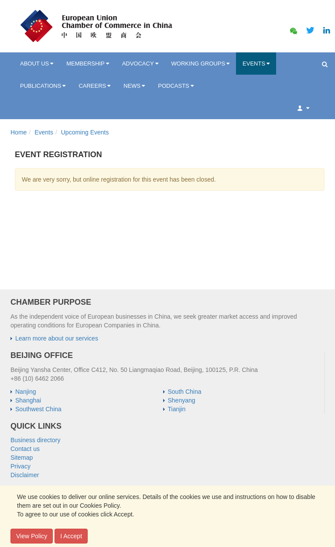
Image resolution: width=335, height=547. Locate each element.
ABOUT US (36, 63)
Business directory (35, 440)
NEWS (134, 86)
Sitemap (21, 457)
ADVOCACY (140, 63)
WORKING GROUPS (200, 63)
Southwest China (38, 409)
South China (185, 391)
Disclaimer (24, 474)
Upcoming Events (85, 132)
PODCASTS (176, 86)
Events (43, 132)
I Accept (71, 536)
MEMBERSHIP (87, 63)
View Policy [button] (31, 536)
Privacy (20, 466)
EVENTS (256, 63)
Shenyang (181, 400)
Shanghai (28, 400)
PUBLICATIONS (42, 86)
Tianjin (177, 409)
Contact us (25, 448)
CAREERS (94, 86)
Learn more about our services (56, 338)
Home (18, 132)
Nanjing (25, 391)
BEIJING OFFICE (41, 355)
